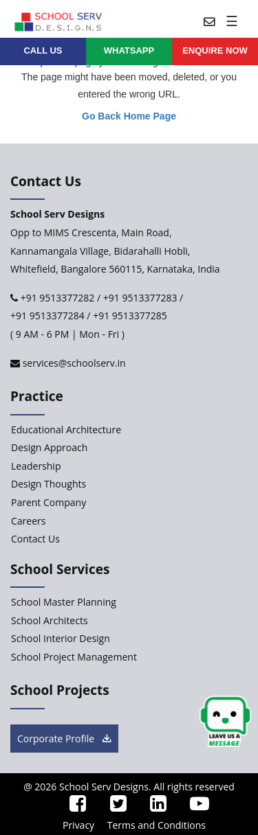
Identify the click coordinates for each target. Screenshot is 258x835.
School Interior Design (60, 638)
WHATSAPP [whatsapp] (129, 50)
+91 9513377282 (56, 297)
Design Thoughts (48, 483)
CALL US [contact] (42, 50)
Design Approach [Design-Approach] (49, 447)
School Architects (49, 620)
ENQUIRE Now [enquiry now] (215, 50)
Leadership (36, 465)
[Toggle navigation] (233, 20)
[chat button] (225, 722)
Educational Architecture (66, 429)
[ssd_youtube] (195, 806)
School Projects (59, 690)
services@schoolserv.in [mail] (73, 362)
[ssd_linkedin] (152, 806)
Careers (28, 520)
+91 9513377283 (140, 297)
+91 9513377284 (47, 315)
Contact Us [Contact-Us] (35, 538)
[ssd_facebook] (73, 806)
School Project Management (74, 656)
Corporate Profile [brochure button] (64, 738)
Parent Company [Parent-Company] (48, 502)
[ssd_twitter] (113, 806)
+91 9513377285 (130, 315)
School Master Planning (63, 601)
